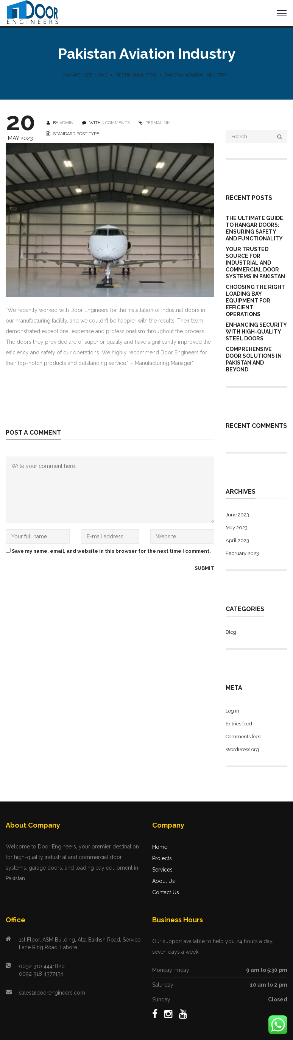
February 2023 (242, 553)
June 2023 (237, 515)
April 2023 (237, 540)
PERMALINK (157, 122)
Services (162, 870)
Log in (232, 711)
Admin (66, 122)
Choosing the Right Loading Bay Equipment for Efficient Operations (255, 300)
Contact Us (165, 892)
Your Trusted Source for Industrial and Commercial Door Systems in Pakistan (255, 262)
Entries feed (239, 724)
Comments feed (244, 736)
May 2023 (237, 527)
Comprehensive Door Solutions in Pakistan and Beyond (254, 359)
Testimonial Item (136, 75)
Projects (162, 858)
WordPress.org (242, 749)
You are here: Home (84, 75)
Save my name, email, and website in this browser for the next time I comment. (111, 551)
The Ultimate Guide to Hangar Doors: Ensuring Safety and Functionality (254, 228)
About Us (163, 881)
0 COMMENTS (116, 122)
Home (159, 847)
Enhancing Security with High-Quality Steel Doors (256, 331)
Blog (231, 632)
